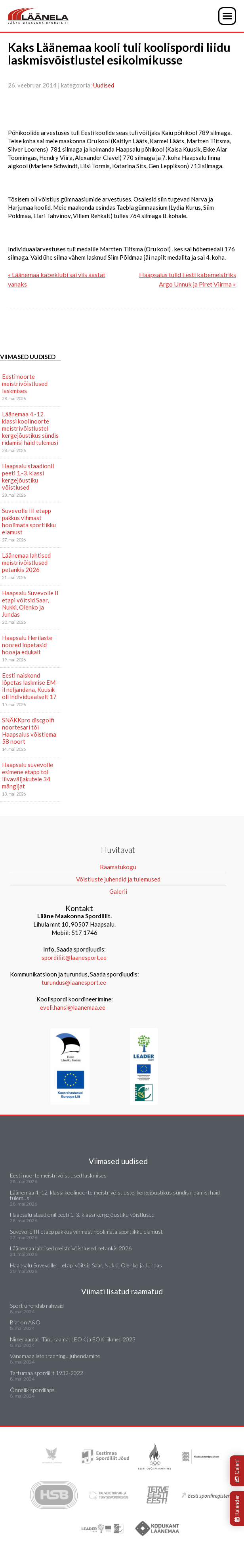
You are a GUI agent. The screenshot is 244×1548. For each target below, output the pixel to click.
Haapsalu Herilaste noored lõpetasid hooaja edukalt (27, 644)
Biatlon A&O (25, 1322)
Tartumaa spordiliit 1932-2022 (46, 1372)
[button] (227, 16)
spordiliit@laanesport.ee (74, 957)
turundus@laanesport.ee (74, 982)
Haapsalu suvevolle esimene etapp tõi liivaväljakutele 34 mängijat (27, 775)
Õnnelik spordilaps (32, 1390)
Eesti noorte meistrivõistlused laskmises (25, 383)
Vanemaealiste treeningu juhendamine (55, 1355)
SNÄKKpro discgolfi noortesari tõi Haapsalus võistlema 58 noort (29, 730)
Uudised (103, 85)
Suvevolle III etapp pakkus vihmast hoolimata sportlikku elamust (29, 521)
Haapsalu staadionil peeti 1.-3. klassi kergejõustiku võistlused (28, 476)
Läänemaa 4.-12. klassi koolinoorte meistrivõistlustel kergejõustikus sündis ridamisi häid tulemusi (30, 428)
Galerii (237, 1470)
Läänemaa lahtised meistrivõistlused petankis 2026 (26, 562)
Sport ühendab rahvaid (37, 1305)
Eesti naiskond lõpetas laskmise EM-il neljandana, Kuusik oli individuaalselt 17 (30, 686)
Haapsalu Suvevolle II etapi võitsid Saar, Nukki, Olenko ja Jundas (30, 603)
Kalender (237, 1508)
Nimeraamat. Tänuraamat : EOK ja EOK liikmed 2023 (72, 1339)
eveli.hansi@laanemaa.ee (72, 1007)
